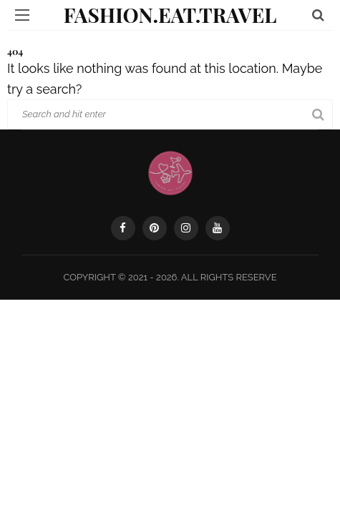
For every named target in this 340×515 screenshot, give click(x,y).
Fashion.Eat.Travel (170, 14)
